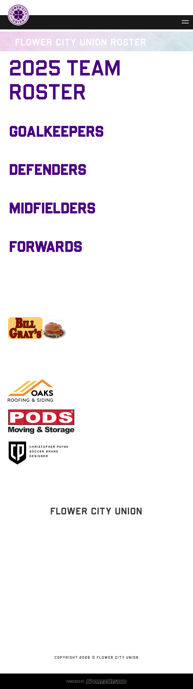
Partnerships (94, 602)
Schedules (94, 580)
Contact (94, 616)
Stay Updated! (96, 552)
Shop (94, 624)
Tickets (94, 587)
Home (94, 573)
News (94, 609)
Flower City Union (94, 595)
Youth (94, 638)
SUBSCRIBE (94, 631)
